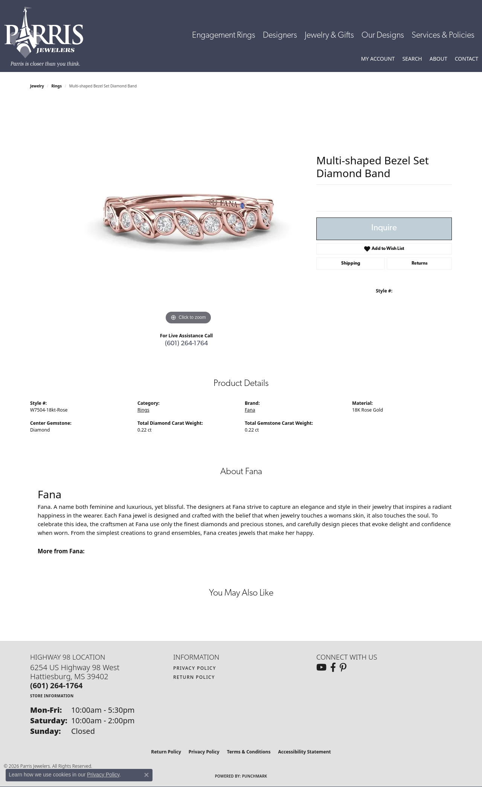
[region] (188, 213)
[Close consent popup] (146, 775)
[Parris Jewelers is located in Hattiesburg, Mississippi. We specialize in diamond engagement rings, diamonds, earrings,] (47, 37)
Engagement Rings (223, 35)
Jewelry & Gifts (329, 35)
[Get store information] (52, 695)
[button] (378, 58)
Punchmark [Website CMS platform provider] (254, 776)
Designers (280, 35)
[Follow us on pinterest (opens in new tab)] (343, 667)
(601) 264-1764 (186, 343)
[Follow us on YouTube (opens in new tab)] (321, 667)
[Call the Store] (56, 685)
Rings (57, 86)
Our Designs (383, 35)
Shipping (350, 263)
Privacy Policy (194, 668)
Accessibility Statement (304, 752)
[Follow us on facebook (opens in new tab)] (333, 667)
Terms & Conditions (249, 752)
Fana (250, 410)
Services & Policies (443, 35)
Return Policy (194, 677)
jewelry (37, 86)
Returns (419, 263)
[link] (466, 58)
